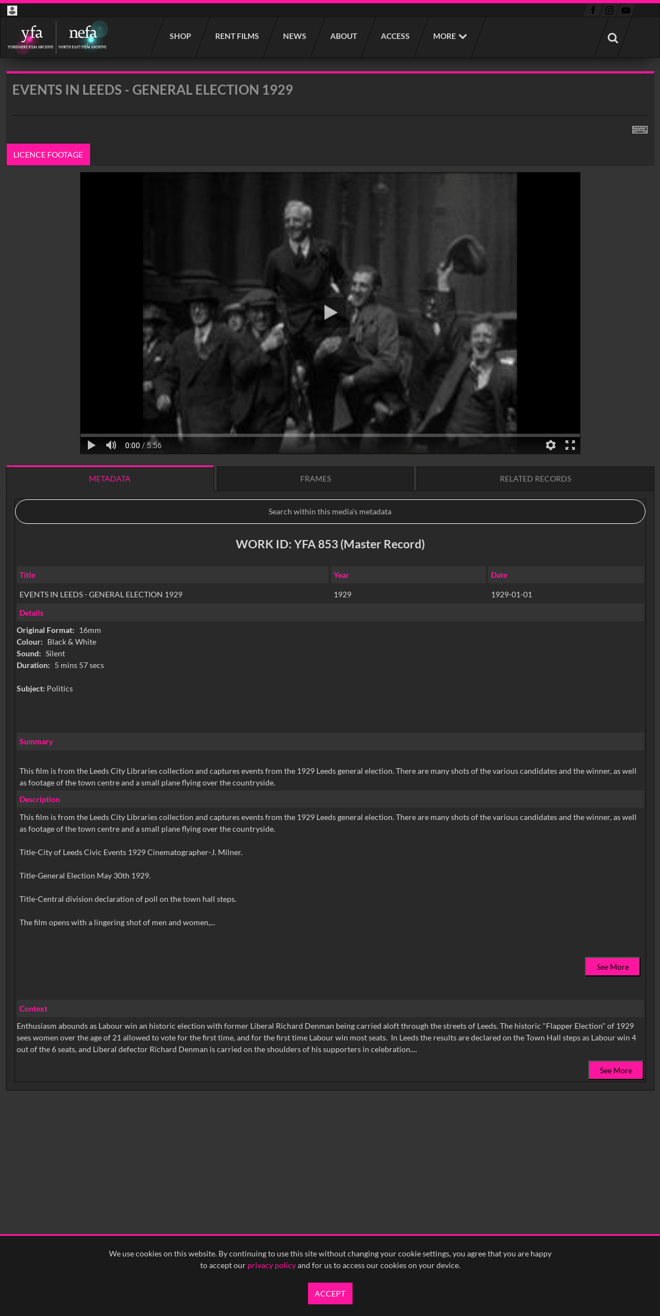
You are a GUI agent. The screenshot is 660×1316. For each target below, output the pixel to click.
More (444, 36)
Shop (180, 36)
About (343, 36)
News (294, 36)
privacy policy (271, 1265)
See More (613, 966)
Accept (330, 1293)
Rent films (237, 36)
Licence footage (48, 154)
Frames (315, 478)
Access (394, 36)
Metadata (110, 478)
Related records (535, 478)
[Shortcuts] (640, 127)
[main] (330, 609)
